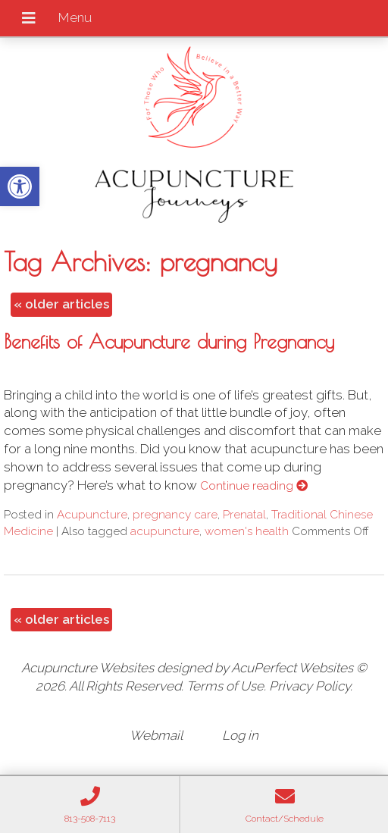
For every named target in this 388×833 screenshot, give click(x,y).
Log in (240, 735)
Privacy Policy (309, 686)
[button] (19, 186)
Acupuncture (92, 514)
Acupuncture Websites (87, 667)
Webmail (156, 735)
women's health (247, 531)
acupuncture (164, 531)
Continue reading (254, 486)
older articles (61, 304)
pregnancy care (175, 514)
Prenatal (244, 514)
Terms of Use (225, 686)
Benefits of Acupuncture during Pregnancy (169, 341)
